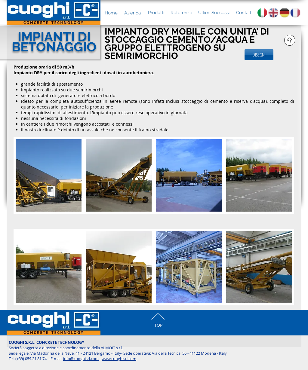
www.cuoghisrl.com (119, 358)
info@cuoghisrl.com (81, 358)
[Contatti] (244, 13)
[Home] (111, 13)
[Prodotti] (156, 13)
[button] (49, 183)
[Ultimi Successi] (214, 13)
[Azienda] (132, 13)
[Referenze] (181, 13)
